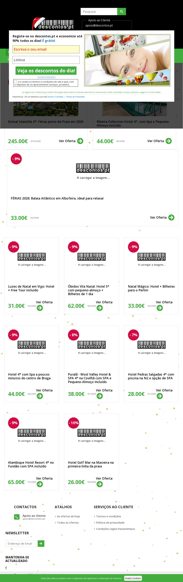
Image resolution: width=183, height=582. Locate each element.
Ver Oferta (71, 141)
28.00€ (142, 394)
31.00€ (22, 305)
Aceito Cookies (133, 578)
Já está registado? (47, 76)
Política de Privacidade (75, 96)
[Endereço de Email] (21, 543)
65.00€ (22, 482)
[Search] (99, 11)
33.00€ (25, 217)
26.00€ (82, 482)
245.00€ (24, 141)
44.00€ (111, 141)
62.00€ (82, 305)
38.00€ (82, 394)
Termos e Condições (55, 96)
